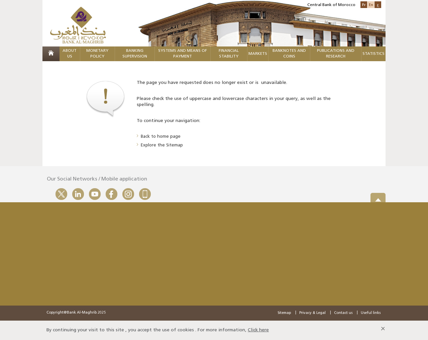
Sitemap (284, 313)
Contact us (343, 313)
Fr (363, 4)
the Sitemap (170, 145)
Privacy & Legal (312, 313)
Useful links (371, 313)
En (371, 4)
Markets (257, 54)
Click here (258, 330)
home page (169, 136)
